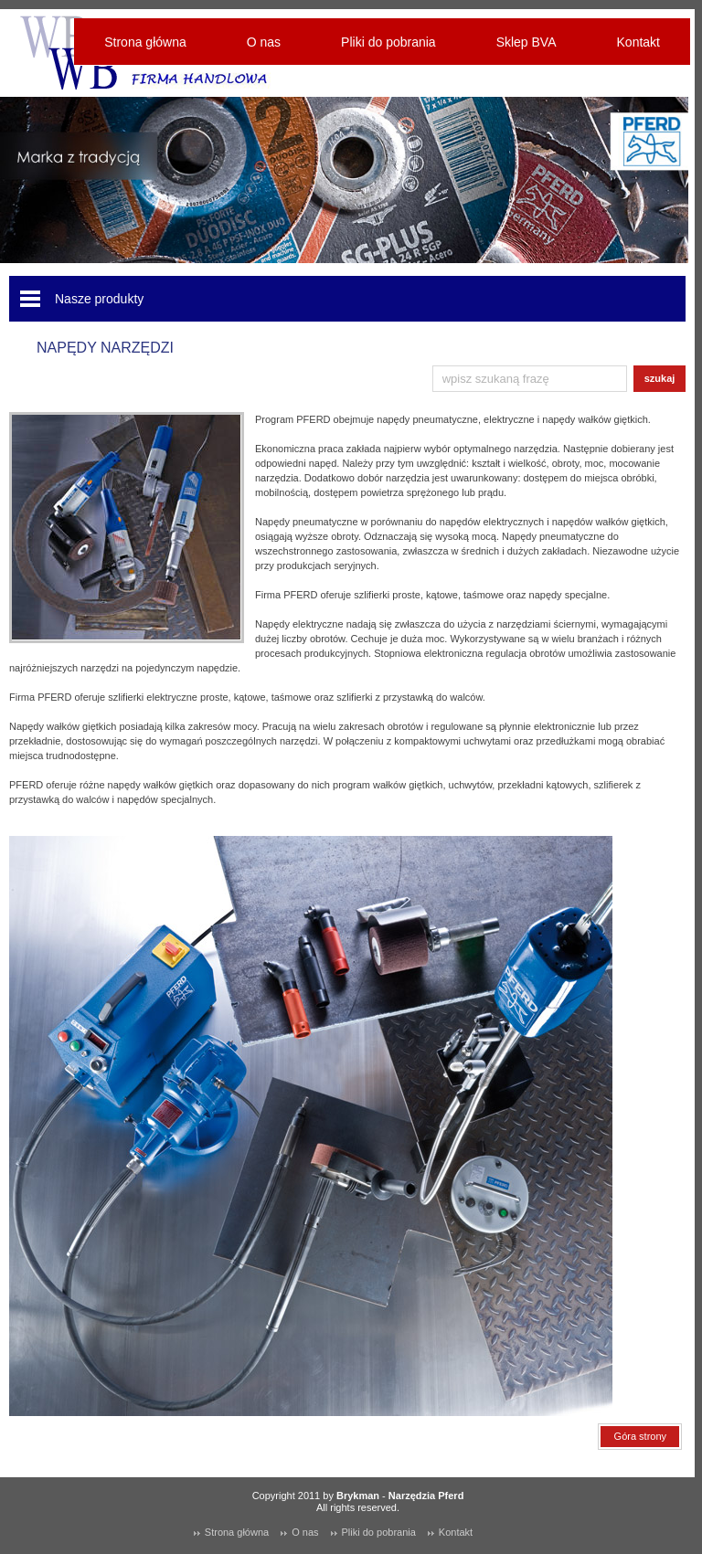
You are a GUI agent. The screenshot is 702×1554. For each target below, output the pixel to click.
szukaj (659, 378)
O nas (264, 42)
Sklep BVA (526, 42)
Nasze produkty (99, 298)
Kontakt (638, 42)
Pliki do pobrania (388, 42)
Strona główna (145, 42)
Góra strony (640, 1436)
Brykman (357, 1495)
